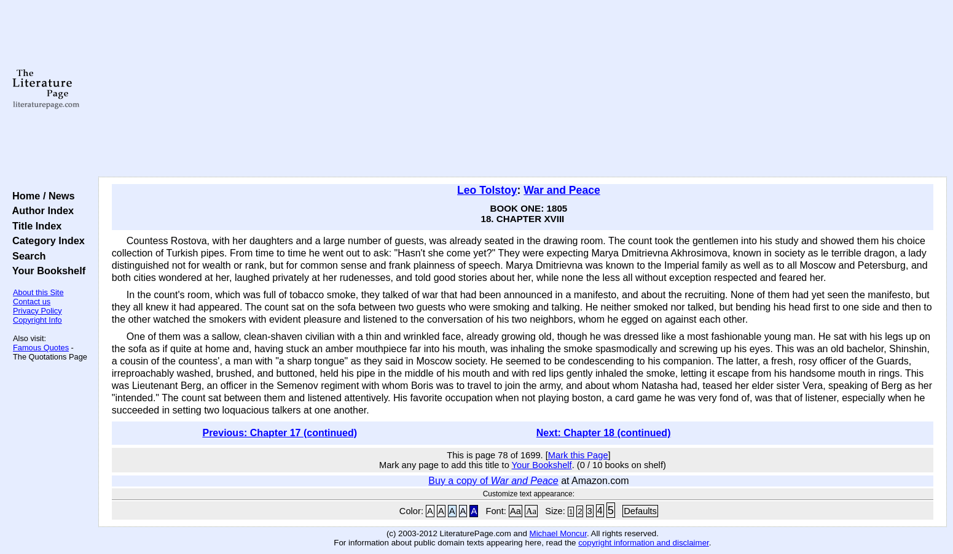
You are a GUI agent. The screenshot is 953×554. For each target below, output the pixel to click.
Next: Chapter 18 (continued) (603, 433)
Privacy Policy (37, 310)
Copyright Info (37, 320)
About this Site (38, 292)
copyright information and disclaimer (643, 542)
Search (26, 255)
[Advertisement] (522, 89)
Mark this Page (578, 455)
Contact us (31, 301)
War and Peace (562, 190)
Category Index (46, 240)
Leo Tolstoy (487, 190)
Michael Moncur (558, 533)
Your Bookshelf (46, 270)
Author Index (40, 210)
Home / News (41, 195)
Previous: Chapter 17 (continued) (279, 433)
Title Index (34, 225)
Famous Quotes (41, 347)
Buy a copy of (493, 480)
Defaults (640, 511)
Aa (515, 511)
